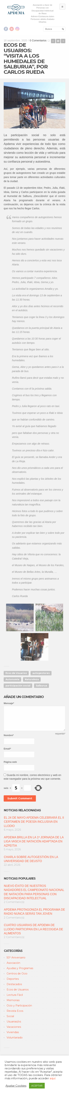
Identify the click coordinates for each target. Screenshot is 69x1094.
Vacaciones (14, 1027)
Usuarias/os (14, 1021)
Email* (7, 748)
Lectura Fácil (15, 995)
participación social (18, 685)
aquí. (53, 1078)
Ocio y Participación (19, 1005)
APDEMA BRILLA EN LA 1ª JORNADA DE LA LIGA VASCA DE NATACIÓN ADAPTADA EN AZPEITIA (33, 841)
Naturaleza (32, 679)
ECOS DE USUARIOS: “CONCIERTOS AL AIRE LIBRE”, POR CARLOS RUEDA (63, 41)
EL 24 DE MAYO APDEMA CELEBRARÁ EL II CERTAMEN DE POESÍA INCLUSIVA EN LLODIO (34, 821)
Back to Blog (58, 41)
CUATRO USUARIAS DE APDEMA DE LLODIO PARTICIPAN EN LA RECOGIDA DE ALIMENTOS (33, 929)
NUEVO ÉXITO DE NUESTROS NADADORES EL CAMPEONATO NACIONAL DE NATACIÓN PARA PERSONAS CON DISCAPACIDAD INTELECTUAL (34, 892)
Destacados (14, 984)
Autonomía (12, 679)
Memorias (13, 1000)
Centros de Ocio (17, 973)
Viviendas (13, 1032)
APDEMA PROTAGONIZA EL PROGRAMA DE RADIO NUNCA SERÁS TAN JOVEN (34, 911)
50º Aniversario (16, 957)
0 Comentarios (38, 40)
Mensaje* (9, 703)
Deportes (13, 979)
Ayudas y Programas (20, 968)
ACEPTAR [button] (37, 1085)
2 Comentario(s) (14, 902)
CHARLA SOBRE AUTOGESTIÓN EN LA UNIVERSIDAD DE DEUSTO (31, 859)
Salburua (41, 685)
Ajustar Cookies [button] (16, 1085)
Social (10, 1016)
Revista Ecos (15, 1011)
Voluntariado (15, 1037)
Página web (10, 762)
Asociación (13, 963)
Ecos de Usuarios (16, 673)
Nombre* (9, 735)
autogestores (41, 673)
